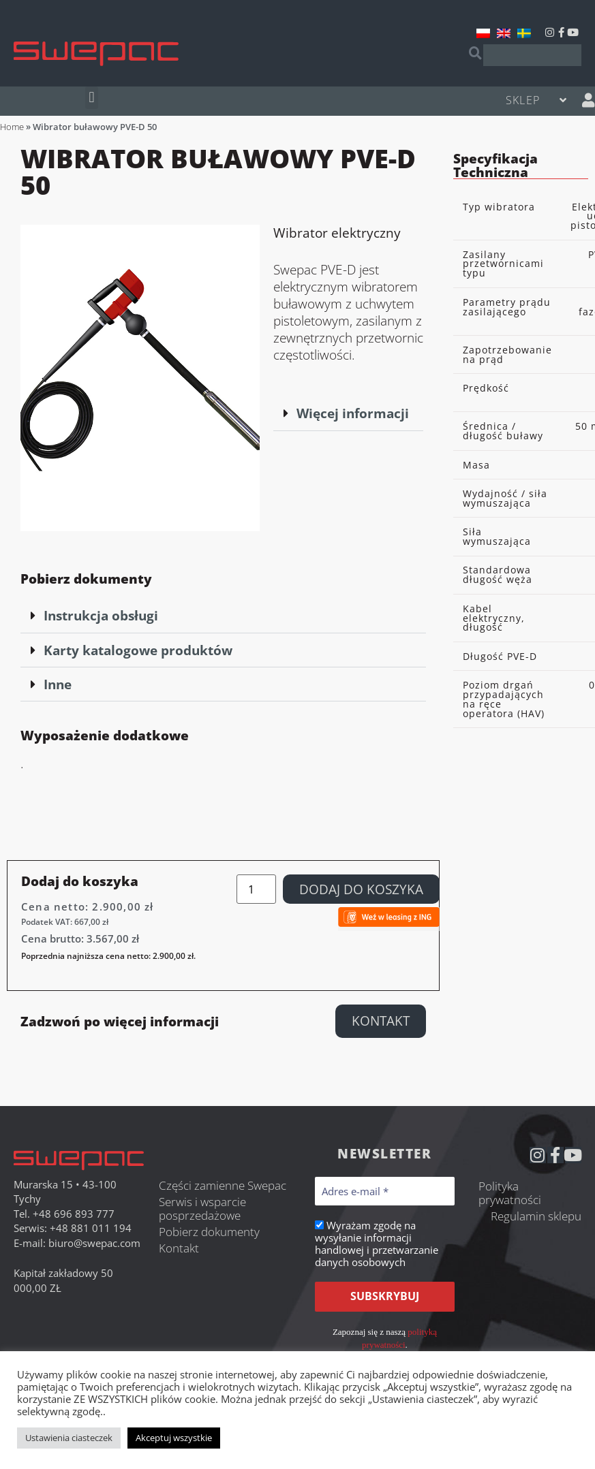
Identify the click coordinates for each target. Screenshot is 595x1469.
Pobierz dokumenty (209, 1231)
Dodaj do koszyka (361, 889)
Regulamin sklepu (536, 1216)
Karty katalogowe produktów (138, 650)
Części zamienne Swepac (222, 1185)
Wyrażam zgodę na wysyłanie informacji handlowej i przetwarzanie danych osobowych (376, 1243)
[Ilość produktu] (256, 889)
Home (12, 127)
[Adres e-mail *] (385, 1191)
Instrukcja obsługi (101, 615)
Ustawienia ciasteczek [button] (68, 1438)
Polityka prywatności (509, 1192)
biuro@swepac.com (94, 1243)
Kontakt (179, 1248)
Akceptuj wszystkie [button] (174, 1438)
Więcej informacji (352, 413)
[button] (91, 97)
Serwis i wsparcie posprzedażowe (202, 1208)
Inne (58, 684)
